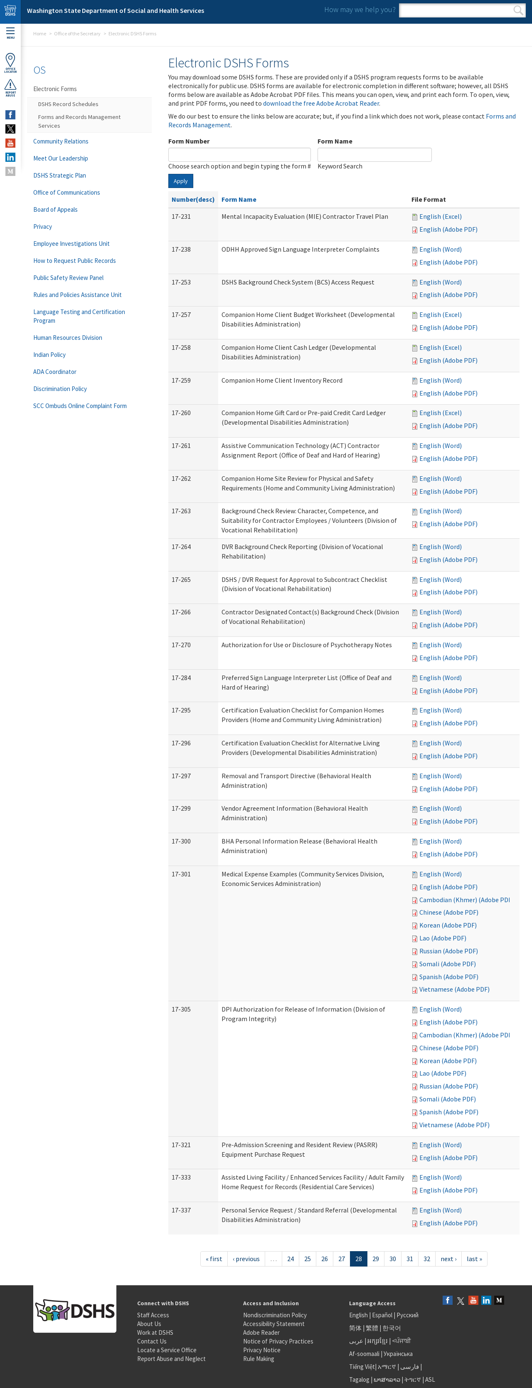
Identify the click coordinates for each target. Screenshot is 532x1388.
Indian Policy (49, 355)
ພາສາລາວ (387, 1379)
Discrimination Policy (60, 389)
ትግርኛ (412, 1379)
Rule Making (258, 1359)
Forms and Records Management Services (79, 121)
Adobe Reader (261, 1332)
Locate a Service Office (167, 1350)
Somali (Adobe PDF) (447, 964)
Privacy (42, 226)
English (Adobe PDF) (448, 229)
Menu (10, 33)
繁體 (372, 1328)
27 (341, 1258)
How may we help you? (360, 9)
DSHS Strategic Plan (59, 175)
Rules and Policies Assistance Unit (77, 295)
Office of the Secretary (77, 33)
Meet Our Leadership (60, 158)
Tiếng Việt (362, 1367)
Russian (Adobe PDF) (448, 951)
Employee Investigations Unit (71, 243)
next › (448, 1258)
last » (474, 1258)
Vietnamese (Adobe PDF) (454, 989)
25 (307, 1258)
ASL (430, 1379)
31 (409, 1258)
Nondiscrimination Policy (275, 1315)
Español (382, 1315)
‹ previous (246, 1258)
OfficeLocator (10, 63)
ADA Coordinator (54, 372)
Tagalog (359, 1379)
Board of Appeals (55, 209)
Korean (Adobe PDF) (448, 925)
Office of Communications (66, 192)
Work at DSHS (155, 1332)
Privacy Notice (262, 1350)
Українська (398, 1354)
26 (324, 1258)
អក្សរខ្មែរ (377, 1341)
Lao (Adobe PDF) (442, 938)
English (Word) (440, 249)
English (359, 1315)
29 (375, 1258)
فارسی (409, 1367)
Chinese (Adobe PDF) (448, 912)
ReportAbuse (10, 87)
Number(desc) (193, 199)
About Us (149, 1324)
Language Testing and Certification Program (79, 316)
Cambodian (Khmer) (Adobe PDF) (466, 900)
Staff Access (153, 1315)
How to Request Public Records (74, 261)
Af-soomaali (364, 1354)
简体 (355, 1328)
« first (214, 1258)
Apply (181, 181)
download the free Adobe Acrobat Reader (321, 103)
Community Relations (61, 141)
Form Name (335, 141)
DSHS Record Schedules (68, 104)
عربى (356, 1341)
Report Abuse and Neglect (171, 1359)
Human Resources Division (67, 337)
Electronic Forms (55, 89)
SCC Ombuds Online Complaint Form (80, 406)
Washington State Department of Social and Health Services (115, 10)
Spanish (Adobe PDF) (448, 976)
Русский (408, 1315)
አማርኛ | (388, 1367)
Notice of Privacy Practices (278, 1341)
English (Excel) (440, 216)
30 (392, 1258)
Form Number (188, 141)
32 (427, 1258)
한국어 (391, 1328)
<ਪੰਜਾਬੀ (401, 1341)
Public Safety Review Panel (68, 278)
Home (39, 33)
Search (518, 10)
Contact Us (152, 1341)
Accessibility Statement (274, 1324)
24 (290, 1258)
